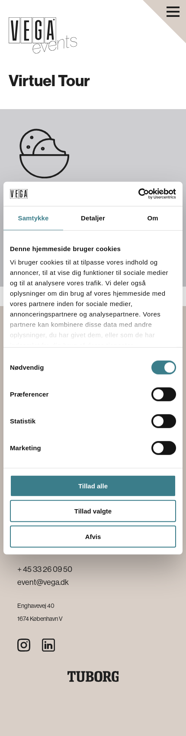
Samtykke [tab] (33, 217)
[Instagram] (24, 645)
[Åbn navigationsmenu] (173, 11)
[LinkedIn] (48, 645)
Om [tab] (152, 217)
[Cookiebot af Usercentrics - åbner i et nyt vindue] (138, 194)
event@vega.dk (43, 582)
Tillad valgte (93, 511)
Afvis (93, 536)
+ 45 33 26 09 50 (44, 569)
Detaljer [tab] (93, 217)
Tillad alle (93, 485)
